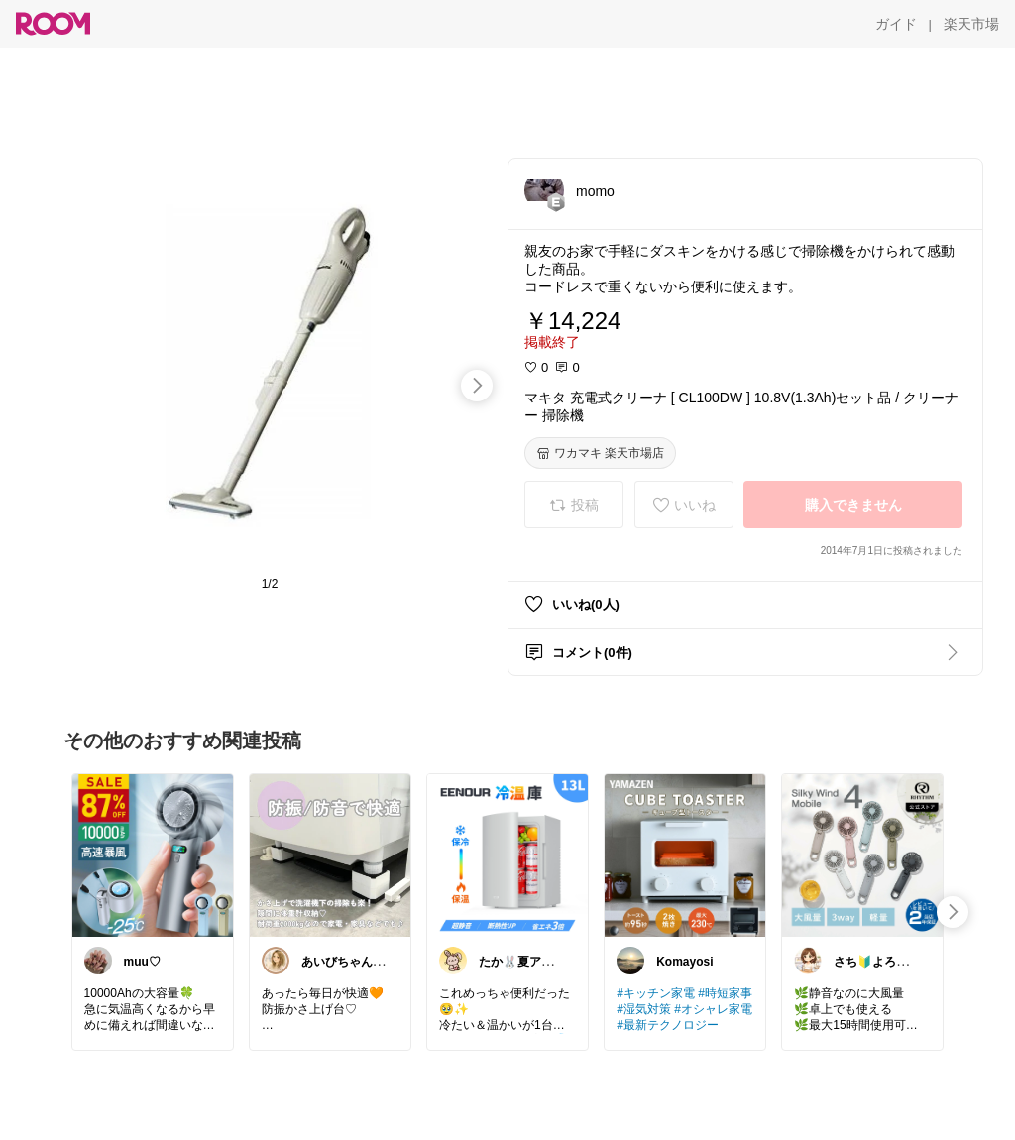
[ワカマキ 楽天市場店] (600, 453)
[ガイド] (896, 24)
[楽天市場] (971, 24)
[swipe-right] (477, 385)
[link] (152, 854)
